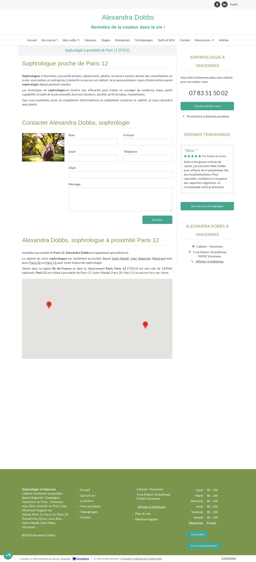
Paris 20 (35, 262)
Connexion (229, 558)
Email (72, 151)
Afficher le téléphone (210, 261)
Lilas (134, 258)
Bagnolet (144, 258)
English (234, 4)
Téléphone (130, 151)
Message (74, 184)
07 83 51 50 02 (208, 92)
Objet (72, 168)
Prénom (128, 135)
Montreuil (159, 258)
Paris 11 (50, 262)
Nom (71, 135)
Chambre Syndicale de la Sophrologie (142, 558)
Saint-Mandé (120, 258)
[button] (8, 555)
